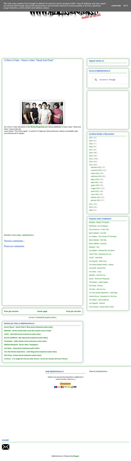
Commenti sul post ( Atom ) (46, 317)
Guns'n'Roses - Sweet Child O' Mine (101, 307)
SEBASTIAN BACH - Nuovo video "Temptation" (21, 345)
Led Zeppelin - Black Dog (97, 261)
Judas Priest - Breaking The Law (100, 254)
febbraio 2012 (96, 197)
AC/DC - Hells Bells (95, 257)
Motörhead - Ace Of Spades (98, 226)
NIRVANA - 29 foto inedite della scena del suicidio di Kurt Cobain (27, 331)
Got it (125, 6)
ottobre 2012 (95, 173)
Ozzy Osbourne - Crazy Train (99, 229)
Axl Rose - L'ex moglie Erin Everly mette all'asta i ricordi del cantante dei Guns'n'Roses (36, 359)
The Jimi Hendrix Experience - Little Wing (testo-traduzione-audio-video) (30, 352)
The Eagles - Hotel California (99, 300)
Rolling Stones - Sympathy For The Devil (103, 296)
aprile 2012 (95, 191)
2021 (91, 138)
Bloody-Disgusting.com (39, 127)
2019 (91, 144)
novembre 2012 (96, 170)
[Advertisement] (67, 37)
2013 (91, 162)
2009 (91, 210)
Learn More (116, 6)
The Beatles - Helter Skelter (98, 282)
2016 (91, 153)
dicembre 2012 (96, 167)
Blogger (76, 456)
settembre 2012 (96, 176)
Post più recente (11, 311)
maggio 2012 (95, 188)
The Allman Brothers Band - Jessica (101, 265)
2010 (91, 207)
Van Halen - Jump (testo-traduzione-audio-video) (21, 348)
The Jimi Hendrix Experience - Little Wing (103, 293)
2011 (91, 204)
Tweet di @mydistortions (98, 371)
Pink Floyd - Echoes (96, 286)
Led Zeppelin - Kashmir (97, 303)
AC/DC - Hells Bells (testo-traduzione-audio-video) (22, 334)
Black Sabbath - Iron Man (97, 233)
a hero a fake (16, 235)
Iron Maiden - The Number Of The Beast (102, 236)
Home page (42, 311)
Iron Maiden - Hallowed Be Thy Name (102, 250)
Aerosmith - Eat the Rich (97, 268)
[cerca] (110, 79)
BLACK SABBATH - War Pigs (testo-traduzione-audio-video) (26, 338)
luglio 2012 (95, 182)
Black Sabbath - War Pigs (97, 240)
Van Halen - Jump (95, 272)
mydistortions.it (28, 235)
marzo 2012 (95, 194)
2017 (91, 150)
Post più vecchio (73, 311)
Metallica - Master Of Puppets (99, 222)
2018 (91, 147)
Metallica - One (94, 247)
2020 (91, 141)
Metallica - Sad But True (97, 275)
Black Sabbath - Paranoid (97, 243)
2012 (91, 165)
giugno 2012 (95, 185)
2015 (91, 156)
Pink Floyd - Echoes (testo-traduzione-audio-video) (22, 355)
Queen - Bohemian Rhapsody (99, 279)
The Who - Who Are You (97, 289)
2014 (91, 159)
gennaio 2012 (96, 200)
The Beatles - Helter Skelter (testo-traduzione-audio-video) (25, 341)
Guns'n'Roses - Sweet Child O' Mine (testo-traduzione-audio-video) (28, 327)
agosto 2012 (95, 179)
